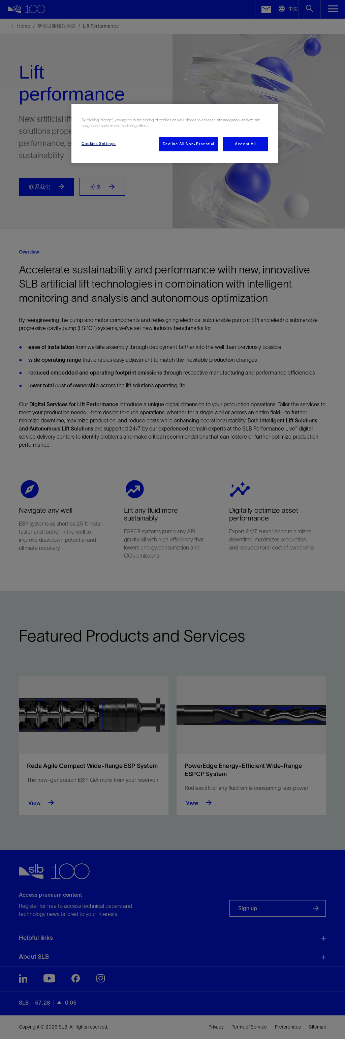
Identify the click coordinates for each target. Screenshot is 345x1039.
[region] (174, 133)
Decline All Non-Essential (188, 144)
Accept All (245, 144)
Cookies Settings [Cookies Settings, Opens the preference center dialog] (99, 144)
